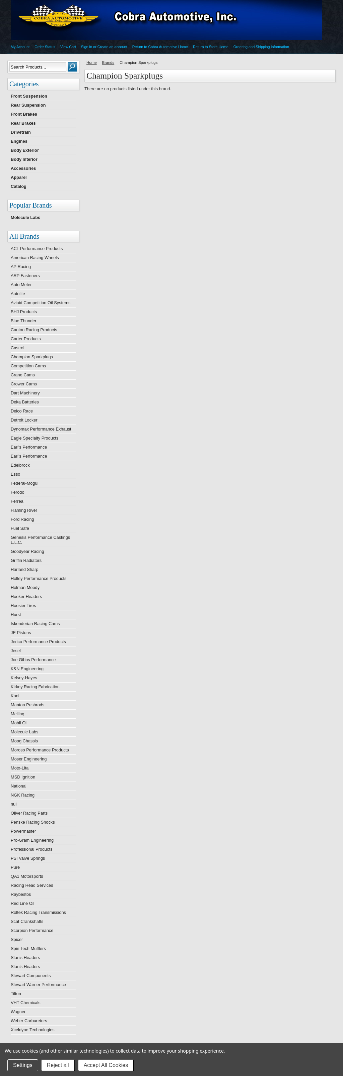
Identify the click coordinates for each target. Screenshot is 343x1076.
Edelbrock (20, 465)
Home (91, 63)
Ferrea (17, 501)
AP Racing (21, 266)
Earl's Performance (29, 447)
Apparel (19, 177)
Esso (15, 474)
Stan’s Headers (25, 966)
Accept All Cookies (106, 1065)
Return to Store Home (210, 47)
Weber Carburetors (29, 1020)
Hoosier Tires (23, 605)
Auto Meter (21, 284)
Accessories (23, 168)
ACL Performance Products (37, 248)
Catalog (18, 186)
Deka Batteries (25, 401)
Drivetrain (21, 132)
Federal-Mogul (25, 483)
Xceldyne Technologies (33, 1029)
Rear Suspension (28, 105)
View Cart (68, 47)
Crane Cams (23, 374)
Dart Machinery (25, 392)
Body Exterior (25, 150)
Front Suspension (29, 96)
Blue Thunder (24, 320)
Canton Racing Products (34, 329)
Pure (15, 867)
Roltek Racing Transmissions (38, 912)
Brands (108, 63)
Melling (17, 713)
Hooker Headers (26, 596)
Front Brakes (24, 114)
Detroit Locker (24, 420)
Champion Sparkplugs (32, 356)
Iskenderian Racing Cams (35, 623)
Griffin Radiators (26, 560)
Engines (19, 141)
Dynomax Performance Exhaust (41, 429)
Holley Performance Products (38, 578)
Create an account (112, 47)
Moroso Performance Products (40, 749)
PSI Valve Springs (28, 858)
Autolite (18, 293)
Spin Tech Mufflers (28, 948)
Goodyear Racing (27, 551)
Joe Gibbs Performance (33, 659)
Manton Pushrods (27, 704)
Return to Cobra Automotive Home (160, 47)
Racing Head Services (32, 885)
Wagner (18, 1011)
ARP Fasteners (25, 275)
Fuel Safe (20, 528)
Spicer (17, 939)
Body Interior (24, 159)
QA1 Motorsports (27, 876)
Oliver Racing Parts (29, 813)
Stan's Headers (25, 957)
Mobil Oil (19, 722)
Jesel (16, 650)
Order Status (45, 47)
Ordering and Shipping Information (261, 47)
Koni (15, 695)
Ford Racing (22, 519)
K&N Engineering (27, 668)
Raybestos (21, 894)
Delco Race (22, 410)
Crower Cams (24, 383)
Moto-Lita (19, 767)
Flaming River (24, 510)
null (14, 804)
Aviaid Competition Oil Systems (40, 302)
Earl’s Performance (29, 456)
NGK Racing (23, 795)
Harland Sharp (25, 569)
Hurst (16, 614)
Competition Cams (28, 365)
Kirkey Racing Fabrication (35, 686)
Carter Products (26, 338)
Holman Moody (25, 587)
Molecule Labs (25, 217)
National (18, 786)
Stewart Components (31, 975)
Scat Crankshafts (27, 921)
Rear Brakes (23, 123)
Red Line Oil (22, 903)
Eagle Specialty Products (34, 438)
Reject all (58, 1065)
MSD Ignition (23, 777)
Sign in (86, 47)
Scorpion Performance (32, 930)
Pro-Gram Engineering (32, 840)
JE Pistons (21, 632)
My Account (20, 47)
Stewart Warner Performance (38, 984)
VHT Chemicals (26, 1002)
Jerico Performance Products (38, 641)
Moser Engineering (29, 758)
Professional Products (31, 849)
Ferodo (17, 492)
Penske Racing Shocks (33, 822)
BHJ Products (24, 311)
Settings (22, 1065)
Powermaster (23, 831)
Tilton (16, 993)
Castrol (17, 347)
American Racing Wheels (35, 257)
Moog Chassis (24, 740)
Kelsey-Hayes (24, 677)
